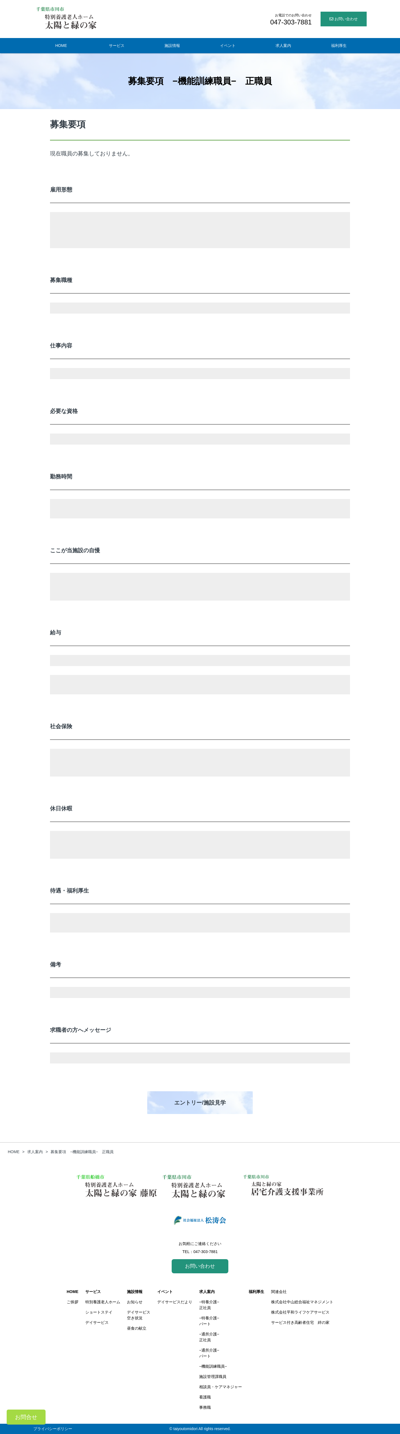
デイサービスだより (174, 1302)
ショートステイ (98, 1312)
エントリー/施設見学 (200, 1103)
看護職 (205, 1397)
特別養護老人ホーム (102, 1302)
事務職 (205, 1407)
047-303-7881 (205, 1251)
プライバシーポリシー (52, 1429)
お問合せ (26, 1417)
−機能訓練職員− (213, 1366)
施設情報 (172, 45)
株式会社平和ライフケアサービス (300, 1312)
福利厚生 (339, 45)
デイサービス (97, 1322)
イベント (228, 45)
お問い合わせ (343, 19)
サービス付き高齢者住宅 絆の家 (300, 1322)
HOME (61, 45)
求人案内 (283, 45)
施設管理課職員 (212, 1376)
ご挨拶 (72, 1302)
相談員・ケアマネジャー (220, 1387)
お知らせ (134, 1302)
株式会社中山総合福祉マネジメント (302, 1302)
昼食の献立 (136, 1328)
